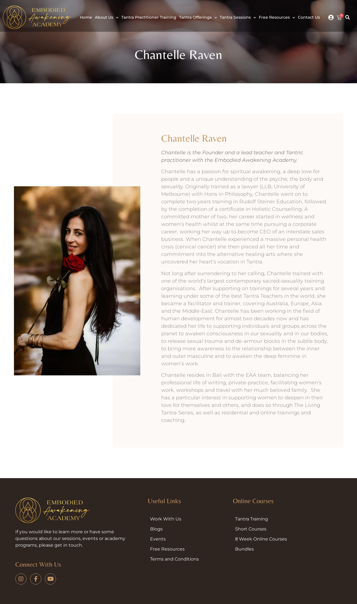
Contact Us (309, 17)
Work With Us (165, 519)
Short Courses (250, 529)
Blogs (156, 529)
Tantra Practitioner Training (148, 17)
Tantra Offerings (198, 18)
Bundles (244, 549)
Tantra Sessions (238, 18)
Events (158, 539)
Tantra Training (251, 519)
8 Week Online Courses (261, 539)
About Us (107, 18)
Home (86, 17)
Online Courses (253, 501)
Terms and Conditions (174, 559)
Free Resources (277, 18)
